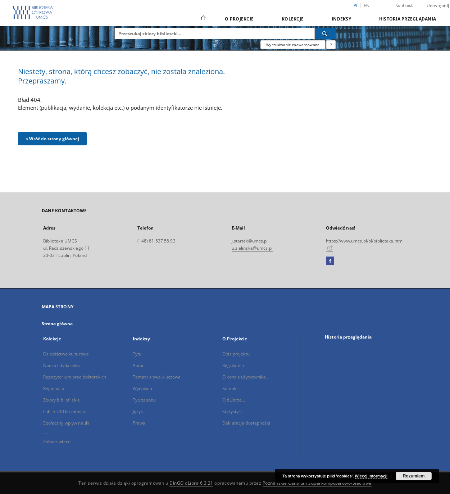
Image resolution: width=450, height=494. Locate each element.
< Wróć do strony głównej (52, 139)
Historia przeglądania (407, 19)
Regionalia (53, 388)
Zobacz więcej (57, 442)
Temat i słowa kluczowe (157, 377)
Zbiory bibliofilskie (61, 400)
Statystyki (232, 411)
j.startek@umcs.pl (250, 241)
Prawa (139, 423)
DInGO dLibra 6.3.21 (191, 483)
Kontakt (230, 388)
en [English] (367, 5)
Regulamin (233, 365)
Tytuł (138, 354)
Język (138, 411)
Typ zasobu (144, 400)
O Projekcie (239, 19)
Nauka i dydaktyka (61, 365)
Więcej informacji (371, 476)
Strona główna (57, 324)
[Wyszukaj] (325, 33)
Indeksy (341, 19)
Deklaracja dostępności (246, 423)
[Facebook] (330, 261)
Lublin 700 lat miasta (64, 411)
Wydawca (142, 388)
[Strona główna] (203, 19)
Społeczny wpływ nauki (66, 423)
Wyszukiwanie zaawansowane (292, 44)
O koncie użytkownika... (245, 377)
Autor (138, 365)
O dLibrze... (233, 400)
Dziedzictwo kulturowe (66, 354)
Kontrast (404, 5)
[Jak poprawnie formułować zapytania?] (331, 44)
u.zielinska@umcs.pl (252, 248)
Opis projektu (236, 354)
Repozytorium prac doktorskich (74, 377)
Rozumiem (414, 476)
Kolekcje (293, 19)
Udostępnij (438, 6)
